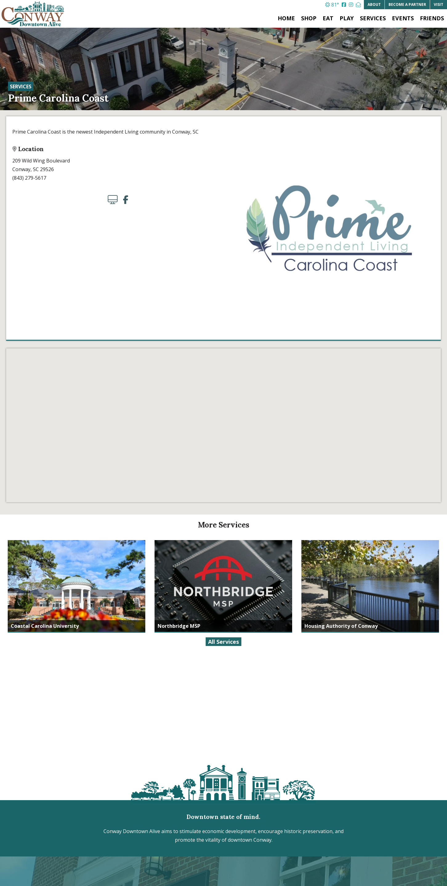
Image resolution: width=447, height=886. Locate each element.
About (374, 4)
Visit (438, 4)
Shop (308, 18)
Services (373, 18)
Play (347, 18)
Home (286, 18)
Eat (328, 18)
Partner (407, 4)
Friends (432, 18)
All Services (223, 641)
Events (403, 18)
